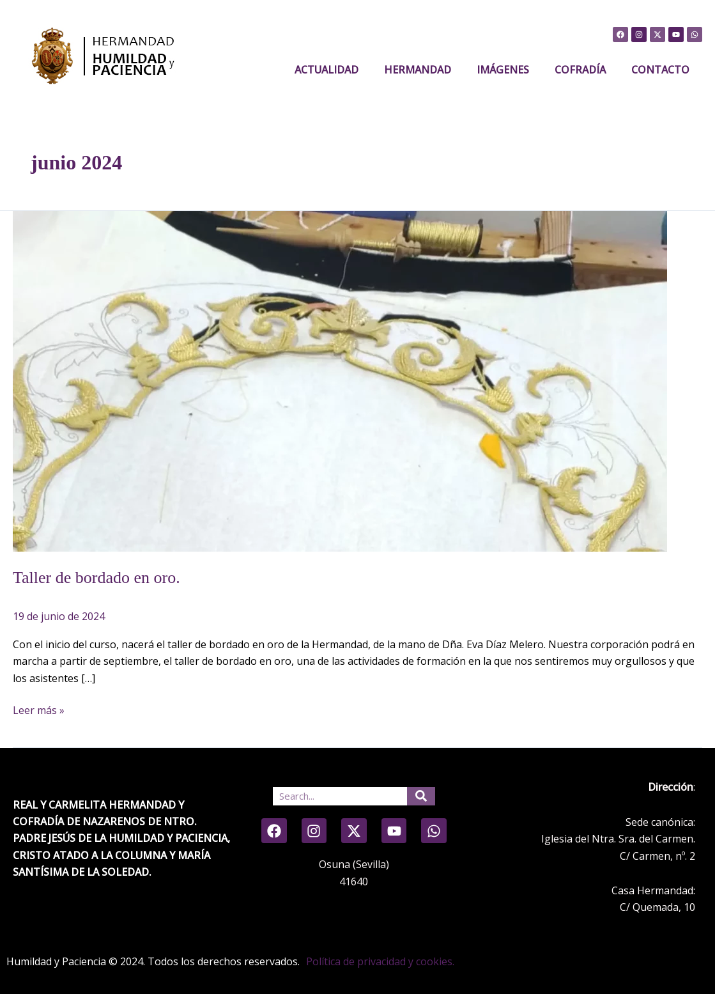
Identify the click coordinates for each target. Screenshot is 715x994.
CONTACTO (660, 70)
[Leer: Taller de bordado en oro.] (340, 380)
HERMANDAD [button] (417, 70)
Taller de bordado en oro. (96, 577)
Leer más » (39, 709)
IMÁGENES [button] (503, 70)
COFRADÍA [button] (580, 70)
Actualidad (326, 70)
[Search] (421, 796)
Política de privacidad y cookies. (380, 961)
